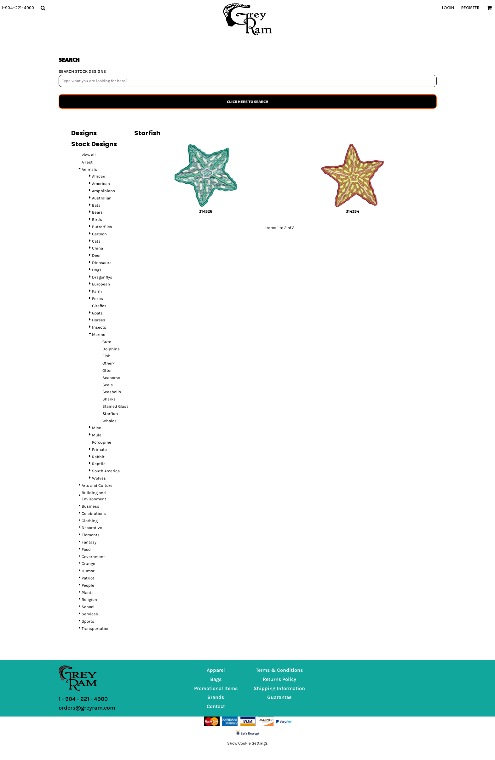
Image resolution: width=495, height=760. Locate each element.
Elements (91, 535)
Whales (109, 420)
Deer (96, 255)
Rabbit (98, 456)
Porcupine (101, 442)
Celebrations (94, 513)
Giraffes (99, 305)
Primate (99, 449)
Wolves (99, 478)
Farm (97, 291)
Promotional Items (216, 688)
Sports (88, 621)
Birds (97, 219)
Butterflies (102, 226)
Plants (88, 592)
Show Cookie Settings (247, 743)
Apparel (216, 670)
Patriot (88, 578)
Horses (98, 320)
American (101, 183)
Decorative (92, 527)
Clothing (90, 520)
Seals (107, 385)
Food (86, 549)
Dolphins (111, 349)
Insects (99, 327)
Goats (97, 313)
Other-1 (109, 363)
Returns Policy (279, 679)
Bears (97, 212)
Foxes (97, 298)
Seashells (111, 391)
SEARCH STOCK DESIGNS (82, 71)
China (97, 248)
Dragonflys (102, 277)
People (88, 585)
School (88, 606)
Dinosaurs (102, 262)
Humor (88, 570)
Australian (102, 198)
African (98, 176)
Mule (96, 435)
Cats (96, 241)
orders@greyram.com (87, 707)
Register (470, 8)
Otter (107, 370)
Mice (96, 427)
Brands (215, 697)
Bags (216, 679)
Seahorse (111, 377)
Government (93, 556)
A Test (87, 162)
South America (106, 471)
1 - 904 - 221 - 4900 (83, 698)
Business (90, 506)
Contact (216, 706)
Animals (89, 169)
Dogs (96, 270)
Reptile (99, 463)
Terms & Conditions (279, 670)
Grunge (88, 563)
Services (90, 614)
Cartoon (99, 234)
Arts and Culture (97, 485)
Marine (98, 334)
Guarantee (279, 697)
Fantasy (89, 542)
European (101, 284)
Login (448, 8)
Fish (106, 356)
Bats (96, 205)
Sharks (109, 399)
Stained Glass (115, 406)
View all (89, 155)
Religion (89, 599)
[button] (42, 7)
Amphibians (103, 190)
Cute (106, 341)
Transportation (96, 628)
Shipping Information (279, 688)
